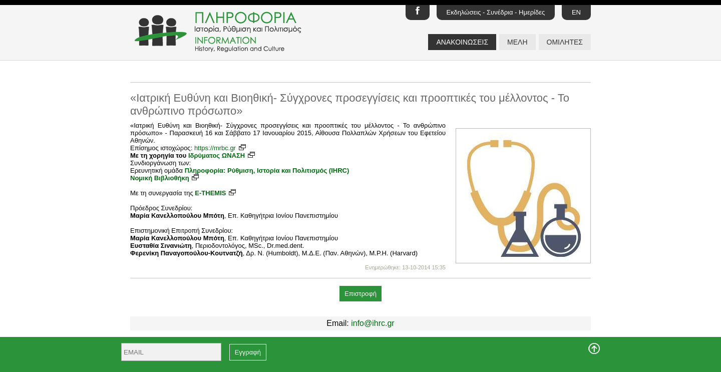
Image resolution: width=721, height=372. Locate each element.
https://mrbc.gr (220, 148)
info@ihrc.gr (373, 323)
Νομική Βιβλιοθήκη (165, 178)
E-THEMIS (216, 193)
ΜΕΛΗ (517, 42)
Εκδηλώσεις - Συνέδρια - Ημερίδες (496, 12)
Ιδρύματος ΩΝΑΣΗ (222, 155)
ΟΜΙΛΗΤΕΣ (565, 42)
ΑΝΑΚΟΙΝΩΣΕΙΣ (462, 42)
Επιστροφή (360, 293)
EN (576, 12)
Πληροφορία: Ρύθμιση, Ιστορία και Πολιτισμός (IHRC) (267, 170)
